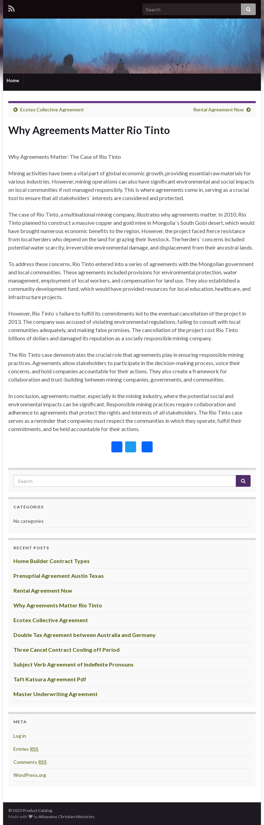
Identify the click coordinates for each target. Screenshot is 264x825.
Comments (30, 762)
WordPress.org (29, 775)
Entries (25, 749)
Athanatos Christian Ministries (66, 816)
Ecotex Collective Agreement (52, 109)
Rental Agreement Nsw (218, 109)
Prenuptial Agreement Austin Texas (58, 575)
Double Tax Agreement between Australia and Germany (84, 634)
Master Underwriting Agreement (55, 694)
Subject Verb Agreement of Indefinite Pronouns (73, 664)
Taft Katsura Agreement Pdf (49, 679)
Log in (19, 736)
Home (13, 80)
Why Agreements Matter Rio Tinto (57, 605)
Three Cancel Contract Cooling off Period (66, 649)
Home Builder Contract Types (51, 561)
